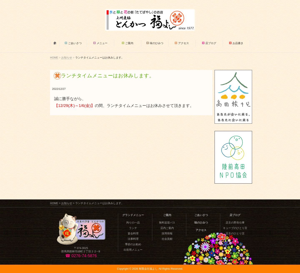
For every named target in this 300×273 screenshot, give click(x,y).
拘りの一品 (133, 222)
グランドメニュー (133, 215)
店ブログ (210, 43)
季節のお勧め (133, 244)
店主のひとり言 (235, 233)
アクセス (183, 43)
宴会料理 (133, 233)
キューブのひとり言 (235, 228)
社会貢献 (167, 238)
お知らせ (66, 57)
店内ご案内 (167, 228)
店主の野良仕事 (235, 222)
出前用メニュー (133, 249)
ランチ (133, 228)
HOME (54, 57)
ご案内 (129, 43)
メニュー (102, 43)
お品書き (237, 43)
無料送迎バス (167, 222)
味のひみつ (156, 43)
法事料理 (133, 238)
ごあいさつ (75, 43)
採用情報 (167, 233)
